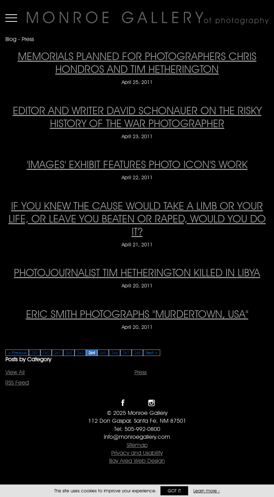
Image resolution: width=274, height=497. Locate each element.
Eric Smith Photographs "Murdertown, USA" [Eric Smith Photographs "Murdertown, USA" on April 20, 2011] (137, 313)
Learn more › (206, 490)
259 (34, 352)
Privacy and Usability (137, 453)
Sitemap (137, 445)
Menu (11, 18)
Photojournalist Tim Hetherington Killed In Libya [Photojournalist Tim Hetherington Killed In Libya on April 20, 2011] (137, 272)
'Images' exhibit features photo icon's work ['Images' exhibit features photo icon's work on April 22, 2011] (137, 164)
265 (103, 352)
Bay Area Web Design (137, 460)
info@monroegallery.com (137, 436)
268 (137, 352)
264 (91, 352)
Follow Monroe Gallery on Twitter (137, 403)
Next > (152, 352)
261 (57, 352)
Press (141, 372)
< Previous (17, 352)
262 (69, 352)
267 (126, 352)
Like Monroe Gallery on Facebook (123, 403)
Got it (174, 490)
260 (46, 352)
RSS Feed (17, 382)
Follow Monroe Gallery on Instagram (151, 403)
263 (80, 352)
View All (15, 372)
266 (114, 352)
